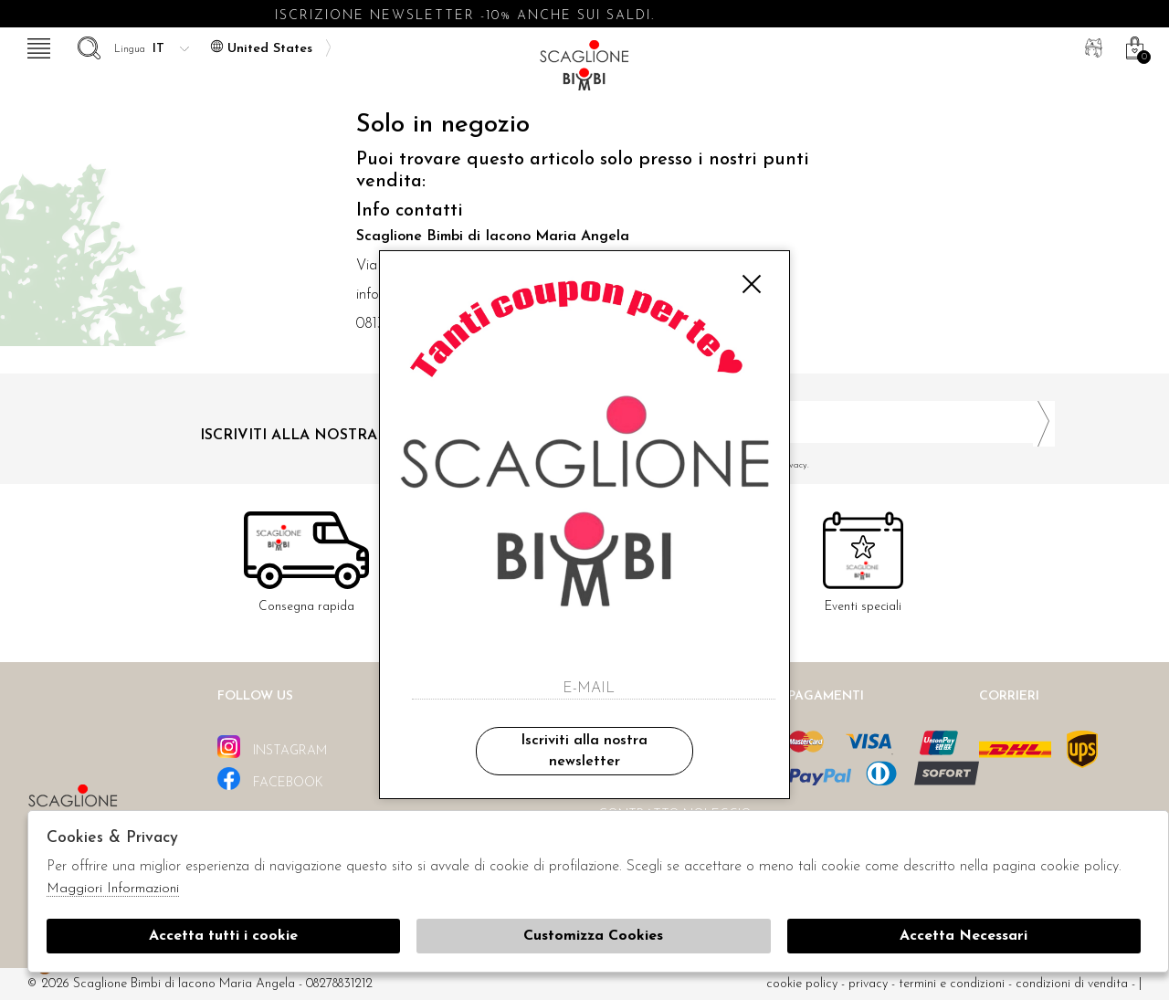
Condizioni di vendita (1072, 984)
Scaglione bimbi (584, 71)
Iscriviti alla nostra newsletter (584, 750)
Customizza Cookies (593, 936)
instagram (272, 746)
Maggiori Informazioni (113, 889)
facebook (270, 778)
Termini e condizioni (952, 984)
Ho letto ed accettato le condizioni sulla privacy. (826, 465)
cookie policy (801, 984)
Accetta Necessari (963, 936)
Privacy (868, 984)
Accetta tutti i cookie (223, 936)
